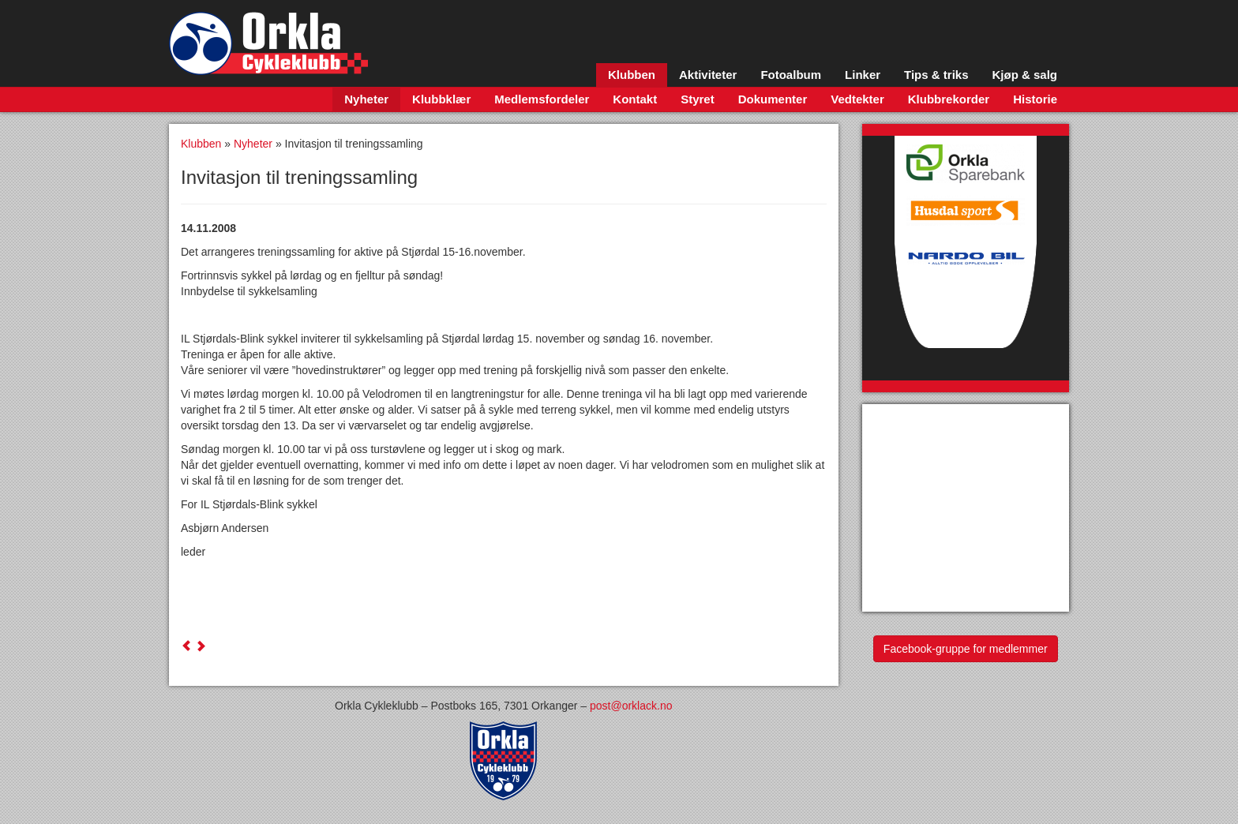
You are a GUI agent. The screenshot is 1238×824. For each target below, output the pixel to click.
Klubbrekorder (948, 99)
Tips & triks (936, 74)
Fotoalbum (790, 74)
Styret (698, 99)
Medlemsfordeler (541, 99)
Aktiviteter (708, 74)
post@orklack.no (631, 705)
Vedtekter (857, 99)
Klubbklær (441, 99)
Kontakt (635, 99)
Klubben (631, 74)
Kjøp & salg (1024, 74)
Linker (862, 74)
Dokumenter (773, 99)
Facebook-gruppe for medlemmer (965, 648)
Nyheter (366, 99)
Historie (1035, 99)
